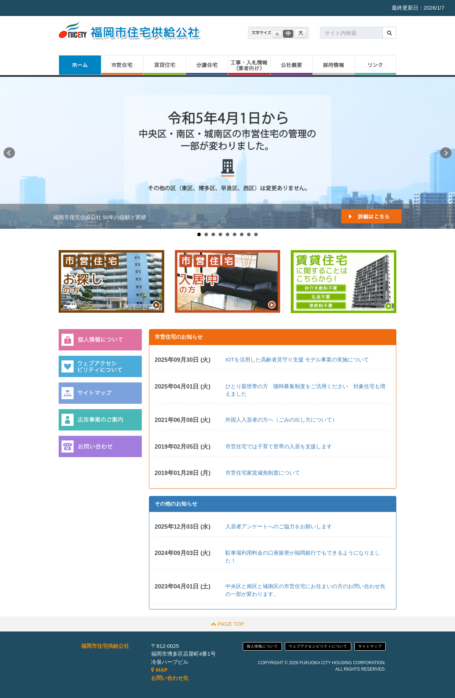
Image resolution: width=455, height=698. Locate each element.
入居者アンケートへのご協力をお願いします (278, 526)
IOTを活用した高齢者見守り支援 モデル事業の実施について (297, 359)
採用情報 (333, 65)
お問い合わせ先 (169, 678)
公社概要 (291, 65)
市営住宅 (122, 65)
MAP (159, 670)
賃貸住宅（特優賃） (164, 65)
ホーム (80, 65)
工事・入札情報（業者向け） (249, 65)
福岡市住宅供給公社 (105, 646)
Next (445, 153)
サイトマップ (370, 646)
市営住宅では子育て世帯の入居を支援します (278, 446)
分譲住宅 (207, 65)
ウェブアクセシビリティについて (318, 646)
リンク (375, 65)
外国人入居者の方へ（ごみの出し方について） (281, 420)
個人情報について (262, 646)
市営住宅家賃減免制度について (262, 473)
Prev (9, 153)
